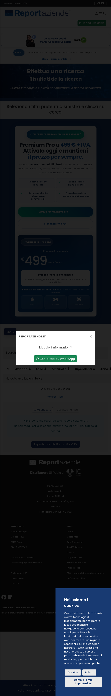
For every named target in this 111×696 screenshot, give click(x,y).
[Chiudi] (90, 336)
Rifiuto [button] (89, 672)
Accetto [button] (73, 672)
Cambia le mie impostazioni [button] (83, 681)
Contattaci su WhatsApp (55, 359)
